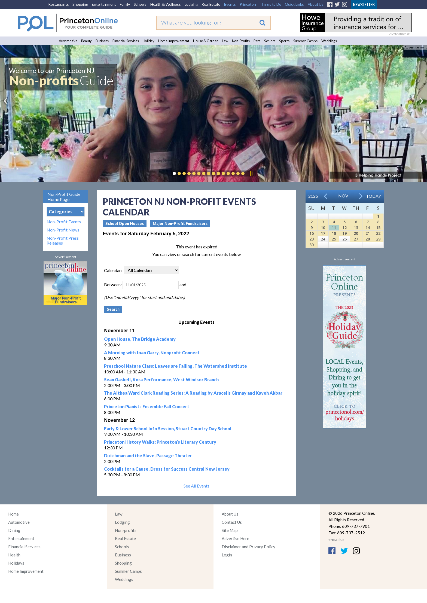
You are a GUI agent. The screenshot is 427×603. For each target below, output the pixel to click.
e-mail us (336, 539)
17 (323, 233)
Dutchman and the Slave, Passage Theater (148, 455)
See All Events (196, 485)
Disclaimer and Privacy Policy (248, 546)
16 (311, 233)
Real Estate (211, 4)
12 (344, 227)
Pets (257, 41)
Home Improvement (173, 41)
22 (378, 233)
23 (311, 239)
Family (125, 4)
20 (356, 233)
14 (367, 227)
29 (378, 239)
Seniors (269, 41)
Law (225, 41)
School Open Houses (124, 223)
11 (334, 227)
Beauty (86, 41)
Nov (343, 195)
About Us (316, 4)
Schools (140, 4)
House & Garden (205, 41)
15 (378, 227)
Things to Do (270, 4)
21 (367, 233)
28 (367, 239)
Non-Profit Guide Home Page (63, 196)
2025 (313, 196)
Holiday (148, 41)
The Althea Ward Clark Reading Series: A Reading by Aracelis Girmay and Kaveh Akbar (193, 392)
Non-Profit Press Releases (63, 240)
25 (334, 239)
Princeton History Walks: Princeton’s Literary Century (160, 441)
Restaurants (58, 4)
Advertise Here (235, 538)
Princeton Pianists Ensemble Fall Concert (146, 406)
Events (230, 4)
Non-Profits (241, 41)
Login (227, 554)
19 (344, 233)
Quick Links (294, 4)
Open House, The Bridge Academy (140, 339)
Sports (284, 41)
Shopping (80, 4)
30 (311, 244)
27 (356, 239)
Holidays (16, 563)
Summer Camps (305, 41)
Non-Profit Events (64, 221)
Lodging (191, 4)
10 (323, 227)
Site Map (230, 530)
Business (102, 41)
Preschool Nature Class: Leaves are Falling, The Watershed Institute (175, 365)
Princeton (248, 4)
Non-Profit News (63, 229)
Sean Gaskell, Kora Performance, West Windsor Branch (161, 379)
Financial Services (125, 41)
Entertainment (104, 4)
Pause (251, 173)
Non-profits (125, 530)
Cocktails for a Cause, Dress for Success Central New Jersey (167, 468)
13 (356, 227)
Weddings (329, 41)
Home (13, 513)
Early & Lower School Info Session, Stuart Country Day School (167, 428)
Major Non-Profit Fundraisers (180, 223)
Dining (14, 530)
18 (334, 233)
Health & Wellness (165, 4)
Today (373, 196)
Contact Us (232, 522)
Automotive (68, 41)
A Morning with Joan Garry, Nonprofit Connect (152, 352)
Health (14, 554)
